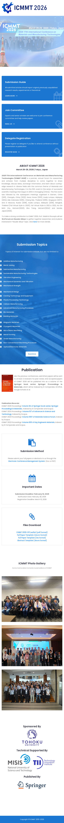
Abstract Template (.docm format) (32, 540)
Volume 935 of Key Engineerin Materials (38, 422)
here (35, 222)
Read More (32, 354)
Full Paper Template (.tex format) (32, 538)
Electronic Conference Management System (26, 461)
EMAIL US (10, 124)
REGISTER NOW (12, 152)
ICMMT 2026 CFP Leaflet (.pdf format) (32, 532)
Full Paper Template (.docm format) (32, 535)
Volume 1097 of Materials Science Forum (38, 417)
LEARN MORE (11, 96)
